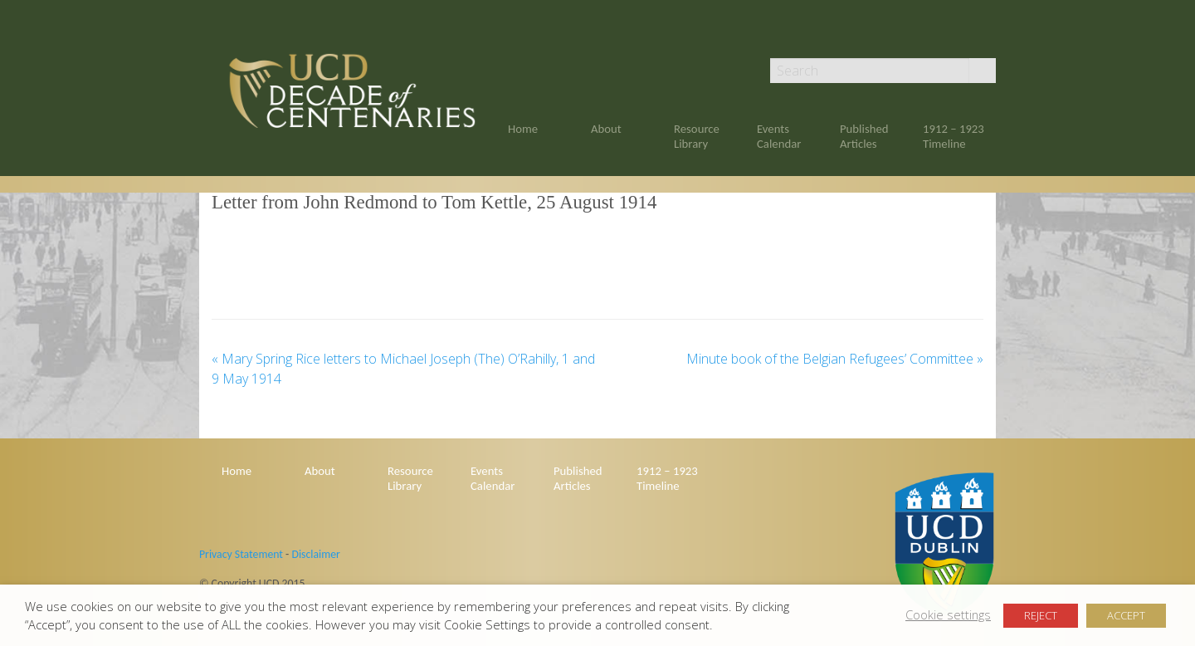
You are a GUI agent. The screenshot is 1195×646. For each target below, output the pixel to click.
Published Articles (864, 136)
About (606, 128)
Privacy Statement (241, 554)
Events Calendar (779, 136)
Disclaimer (315, 554)
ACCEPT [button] (1126, 615)
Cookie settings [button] (948, 614)
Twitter (988, 35)
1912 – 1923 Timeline (953, 136)
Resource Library (696, 136)
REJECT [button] (1040, 615)
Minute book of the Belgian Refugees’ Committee (834, 359)
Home (523, 128)
